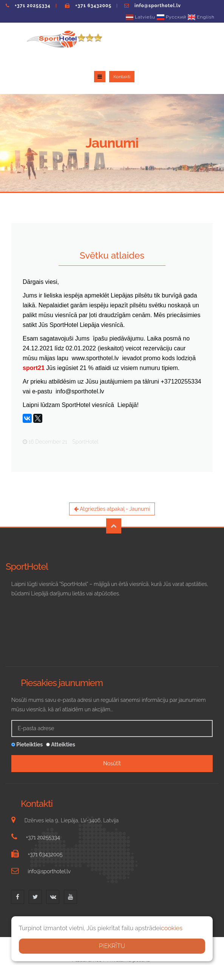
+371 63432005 (93, 5)
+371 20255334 (33, 5)
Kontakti (205, 42)
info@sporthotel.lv (157, 5)
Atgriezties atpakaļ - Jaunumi (112, 475)
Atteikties (60, 711)
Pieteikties (27, 711)
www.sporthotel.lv (95, 324)
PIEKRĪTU (112, 946)
